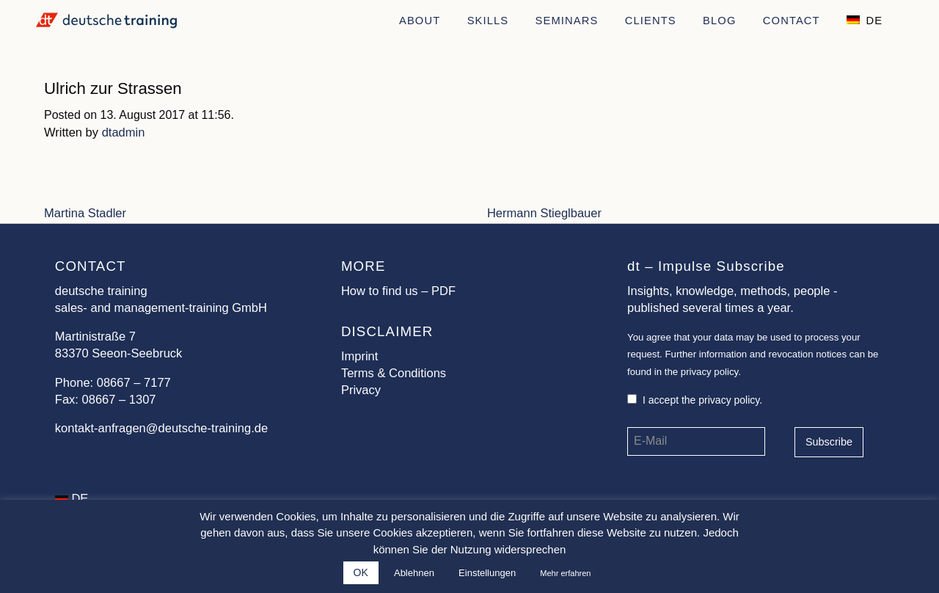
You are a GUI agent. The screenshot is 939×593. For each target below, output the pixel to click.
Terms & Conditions (393, 373)
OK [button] (361, 572)
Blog (719, 20)
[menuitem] (420, 19)
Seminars (567, 20)
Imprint (359, 356)
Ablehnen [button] (414, 572)
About (419, 20)
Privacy (361, 390)
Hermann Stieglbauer (544, 213)
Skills (488, 20)
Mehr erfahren (565, 573)
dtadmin (123, 132)
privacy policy (709, 371)
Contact (791, 20)
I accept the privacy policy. (694, 400)
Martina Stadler (85, 213)
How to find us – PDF (398, 291)
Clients (650, 20)
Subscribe (828, 442)
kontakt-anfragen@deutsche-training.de (161, 428)
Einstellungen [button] (487, 572)
